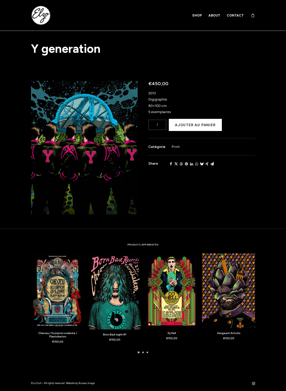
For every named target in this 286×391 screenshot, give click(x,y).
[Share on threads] (181, 163)
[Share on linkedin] (191, 163)
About (214, 15)
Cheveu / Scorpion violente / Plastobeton (57, 334)
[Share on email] (212, 163)
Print (176, 147)
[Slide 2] (143, 352)
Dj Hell (172, 333)
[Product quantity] (157, 125)
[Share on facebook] (170, 163)
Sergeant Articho (229, 333)
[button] (84, 147)
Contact (235, 15)
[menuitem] (197, 15)
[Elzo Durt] (41, 15)
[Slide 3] (147, 352)
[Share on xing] (207, 163)
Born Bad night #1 (114, 334)
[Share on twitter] (176, 163)
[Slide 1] (138, 352)
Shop (197, 15)
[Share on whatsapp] (196, 163)
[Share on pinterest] (186, 163)
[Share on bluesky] (201, 163)
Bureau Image (87, 383)
